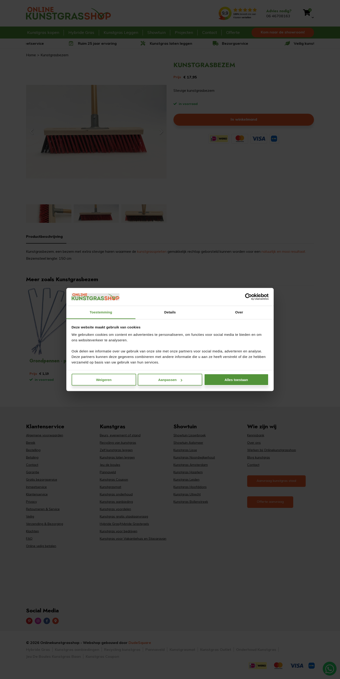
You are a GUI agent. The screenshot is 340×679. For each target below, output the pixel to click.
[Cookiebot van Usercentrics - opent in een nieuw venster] (248, 296)
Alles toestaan (236, 380)
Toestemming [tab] (101, 312)
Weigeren (103, 380)
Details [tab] (170, 312)
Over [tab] (239, 312)
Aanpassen (170, 380)
